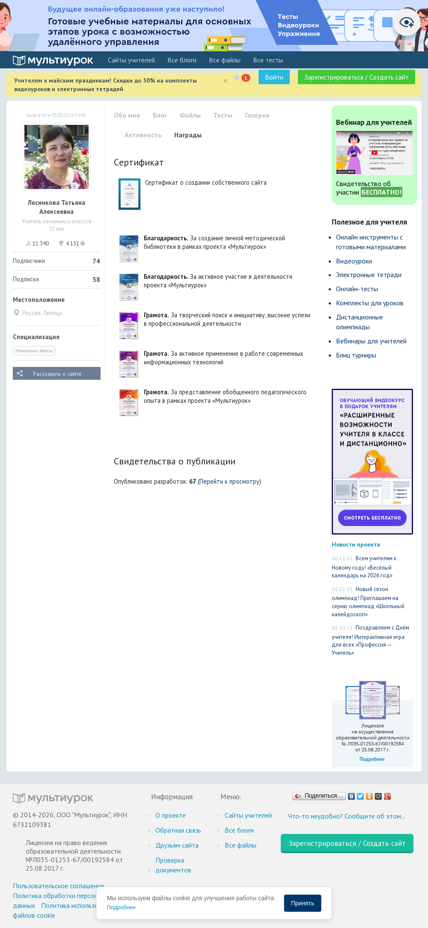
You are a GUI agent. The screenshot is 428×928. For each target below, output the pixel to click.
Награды (188, 134)
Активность (143, 134)
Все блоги (181, 60)
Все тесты (268, 60)
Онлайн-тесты (357, 288)
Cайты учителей (131, 60)
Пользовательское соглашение (58, 885)
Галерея (257, 115)
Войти (274, 77)
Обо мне (127, 115)
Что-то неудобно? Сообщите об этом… (347, 816)
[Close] (225, 80)
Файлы (190, 115)
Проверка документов (173, 865)
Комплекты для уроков (370, 302)
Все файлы (225, 60)
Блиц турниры (356, 355)
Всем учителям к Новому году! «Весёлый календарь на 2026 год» (364, 567)
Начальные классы (34, 351)
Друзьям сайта (177, 845)
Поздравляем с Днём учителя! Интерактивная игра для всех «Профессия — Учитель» (370, 640)
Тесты (222, 115)
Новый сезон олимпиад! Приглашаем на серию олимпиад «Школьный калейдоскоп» (368, 601)
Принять (303, 903)
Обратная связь (178, 830)
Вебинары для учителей (371, 341)
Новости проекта (356, 544)
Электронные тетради (368, 274)
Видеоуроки (354, 261)
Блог (160, 115)
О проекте (170, 815)
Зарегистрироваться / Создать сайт (356, 77)
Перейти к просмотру (229, 481)
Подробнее (121, 907)
